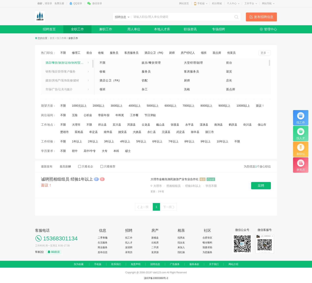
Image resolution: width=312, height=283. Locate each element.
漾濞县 (204, 124)
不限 (63, 52)
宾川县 (117, 124)
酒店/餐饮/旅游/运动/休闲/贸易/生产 (67, 62)
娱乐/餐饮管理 (151, 62)
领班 (204, 52)
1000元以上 (79, 105)
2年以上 (93, 141)
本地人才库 (162, 29)
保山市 (262, 124)
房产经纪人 (188, 52)
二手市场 (102, 237)
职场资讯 (190, 29)
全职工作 (77, 29)
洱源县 (131, 124)
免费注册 (59, 3)
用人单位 (133, 29)
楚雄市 (64, 132)
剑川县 (247, 124)
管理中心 (270, 29)
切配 (145, 80)
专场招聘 (218, 29)
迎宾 (229, 71)
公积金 (88, 115)
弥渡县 (175, 124)
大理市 (76, 124)
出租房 (155, 242)
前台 (89, 52)
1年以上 (77, 141)
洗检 (187, 89)
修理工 (76, 52)
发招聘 (128, 247)
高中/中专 (90, 151)
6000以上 (171, 105)
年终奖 (119, 115)
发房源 (155, 252)
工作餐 (134, 115)
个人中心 (232, 3)
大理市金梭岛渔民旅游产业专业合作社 (175, 179)
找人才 (128, 242)
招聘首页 (49, 29)
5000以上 (153, 105)
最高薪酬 (65, 166)
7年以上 (173, 141)
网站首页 (184, 3)
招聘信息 (155, 264)
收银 (101, 52)
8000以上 (206, 105)
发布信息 (102, 252)
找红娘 (181, 252)
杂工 (145, 89)
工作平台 (249, 3)
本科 (116, 151)
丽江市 (209, 132)
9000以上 (224, 105)
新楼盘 (155, 237)
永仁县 (151, 132)
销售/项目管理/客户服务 (60, 71)
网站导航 (267, 3)
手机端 (201, 3)
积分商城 (217, 3)
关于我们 (214, 264)
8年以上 (190, 141)
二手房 (155, 247)
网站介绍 (233, 264)
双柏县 (79, 132)
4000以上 (134, 105)
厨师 (172, 52)
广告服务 (175, 264)
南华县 (108, 132)
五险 (75, 115)
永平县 (189, 124)
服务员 (114, 52)
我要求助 (207, 247)
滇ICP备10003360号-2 (156, 278)
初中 (75, 151)
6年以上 (157, 141)
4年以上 (125, 141)
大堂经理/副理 (193, 62)
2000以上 (99, 105)
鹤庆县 (233, 124)
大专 (104, 151)
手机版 (97, 264)
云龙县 (146, 124)
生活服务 (102, 242)
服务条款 (194, 264)
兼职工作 (105, 29)
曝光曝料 (207, 242)
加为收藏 (78, 264)
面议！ (260, 105)
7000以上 (188, 105)
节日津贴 (150, 115)
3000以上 (117, 105)
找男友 (181, 237)
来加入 (181, 247)
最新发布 (46, 166)
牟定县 (93, 132)
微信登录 (97, 3)
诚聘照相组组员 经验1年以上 (67, 179)
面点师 (217, 52)
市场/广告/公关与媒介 (59, 89)
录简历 (128, 252)
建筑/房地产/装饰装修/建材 (62, 80)
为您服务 (207, 252)
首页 (52, 38)
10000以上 (243, 105)
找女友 (181, 242)
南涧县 (218, 124)
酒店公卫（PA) (154, 52)
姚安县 (122, 132)
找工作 (128, 237)
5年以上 (141, 141)
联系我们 (116, 264)
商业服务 (102, 247)
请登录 (48, 3)
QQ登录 (77, 3)
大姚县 (137, 132)
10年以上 (222, 141)
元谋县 (166, 132)
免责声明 (135, 264)
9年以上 (206, 141)
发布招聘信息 (263, 17)
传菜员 (231, 52)
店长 (229, 80)
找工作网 (61, 38)
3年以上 (109, 141)
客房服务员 (131, 52)
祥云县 (102, 124)
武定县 (180, 132)
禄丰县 (195, 132)
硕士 (128, 151)
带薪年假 (103, 115)
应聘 (261, 185)
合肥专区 (207, 237)
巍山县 (160, 124)
